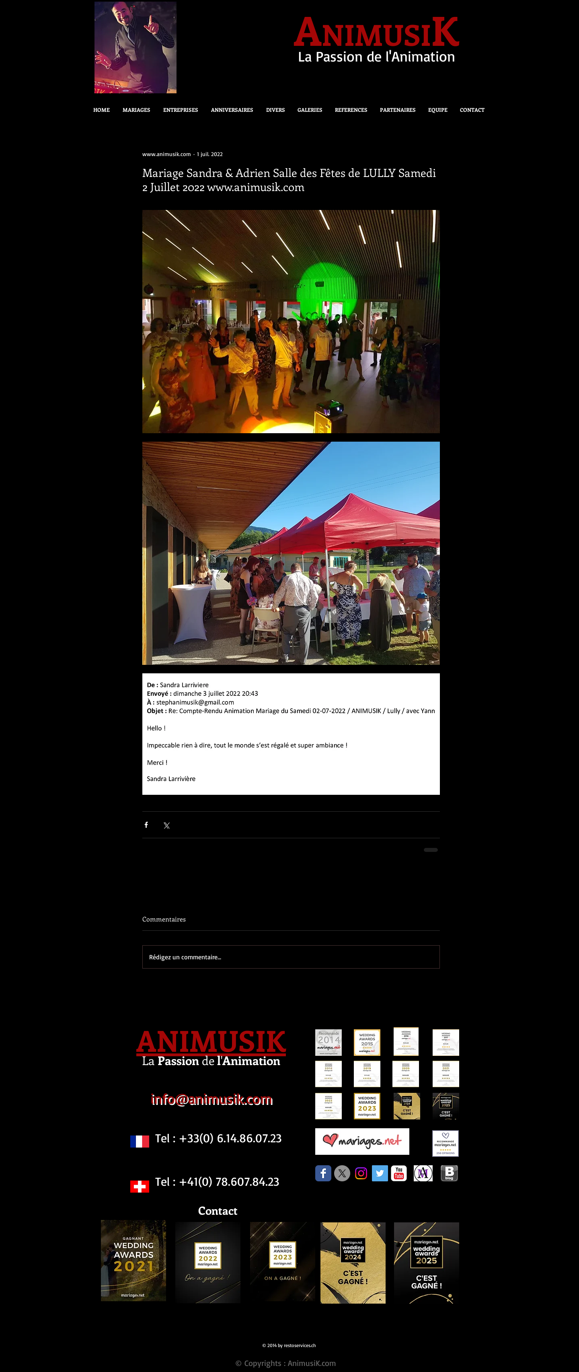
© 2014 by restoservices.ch (289, 1345)
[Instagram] (361, 1173)
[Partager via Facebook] (146, 825)
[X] (342, 1173)
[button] (273, 110)
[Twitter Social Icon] (380, 1173)
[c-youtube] (399, 1173)
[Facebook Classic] (323, 1173)
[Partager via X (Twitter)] (166, 825)
